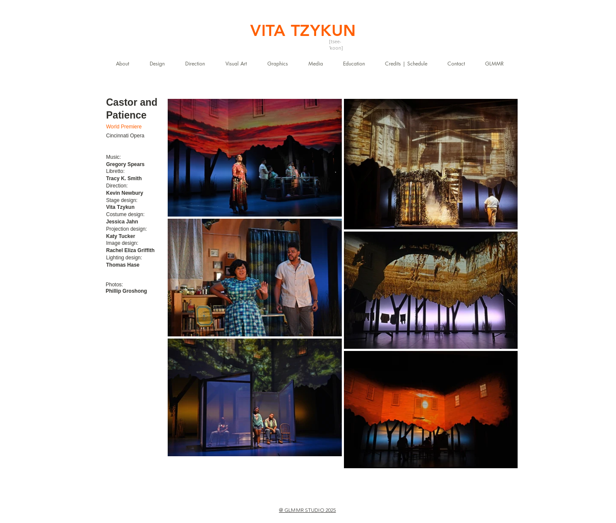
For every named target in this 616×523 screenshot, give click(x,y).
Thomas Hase (122, 265)
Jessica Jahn (122, 222)
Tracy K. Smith (124, 178)
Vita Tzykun (120, 207)
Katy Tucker (120, 236)
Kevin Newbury (124, 193)
